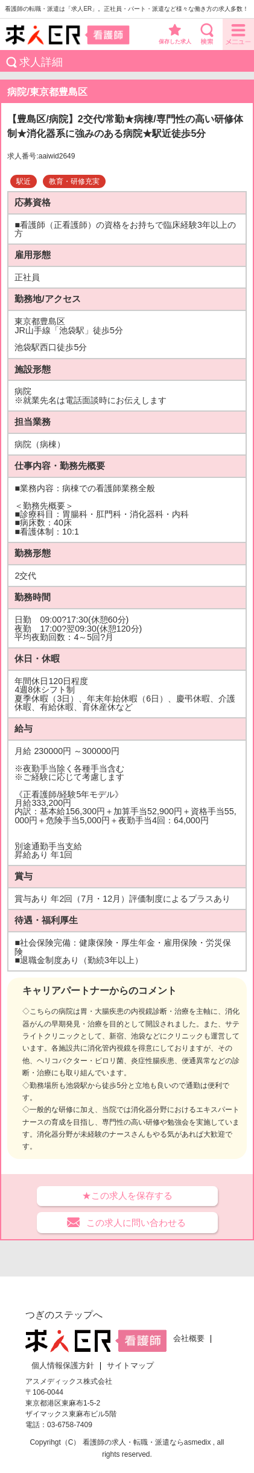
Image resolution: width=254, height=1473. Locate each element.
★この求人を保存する (127, 1195)
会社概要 (189, 1338)
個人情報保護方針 (62, 1366)
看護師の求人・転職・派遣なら (133, 1442)
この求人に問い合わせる (136, 1222)
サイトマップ (130, 1366)
